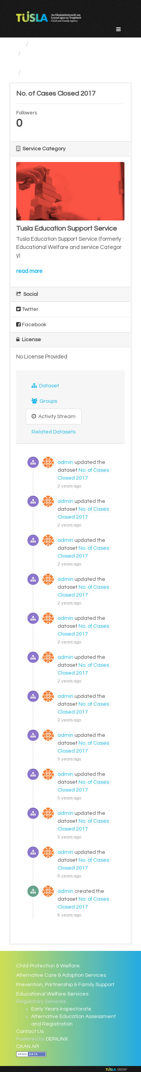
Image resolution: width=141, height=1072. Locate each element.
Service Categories (61, 44)
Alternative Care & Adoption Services (61, 975)
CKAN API (27, 1046)
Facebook (31, 324)
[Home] (19, 44)
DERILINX (57, 1039)
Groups (44, 401)
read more (29, 271)
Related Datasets (54, 432)
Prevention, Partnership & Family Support (65, 984)
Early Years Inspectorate (61, 1009)
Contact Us (30, 1031)
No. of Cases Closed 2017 (63, 72)
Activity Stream (54, 416)
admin (65, 462)
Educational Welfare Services (52, 994)
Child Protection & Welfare (48, 966)
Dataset (45, 385)
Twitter (27, 309)
